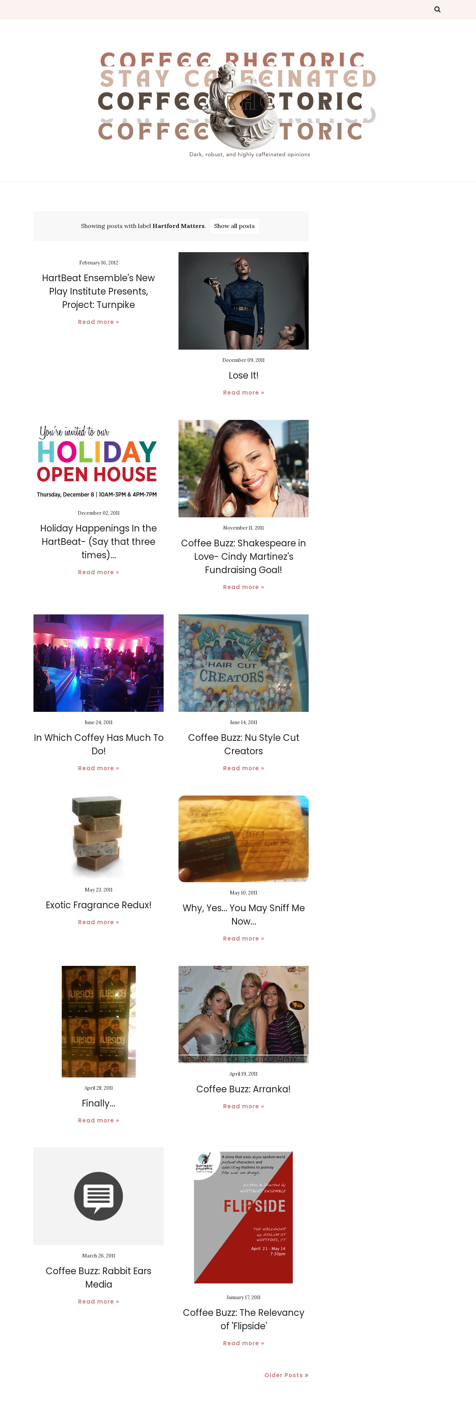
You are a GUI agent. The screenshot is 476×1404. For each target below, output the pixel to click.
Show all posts (234, 225)
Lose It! (244, 375)
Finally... (98, 1103)
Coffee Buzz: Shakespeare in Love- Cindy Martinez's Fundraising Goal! (243, 556)
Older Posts (283, 1375)
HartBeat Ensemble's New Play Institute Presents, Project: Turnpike (98, 291)
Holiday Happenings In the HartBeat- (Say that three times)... (98, 541)
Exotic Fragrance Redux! (99, 905)
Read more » (98, 322)
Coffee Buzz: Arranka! (243, 1089)
